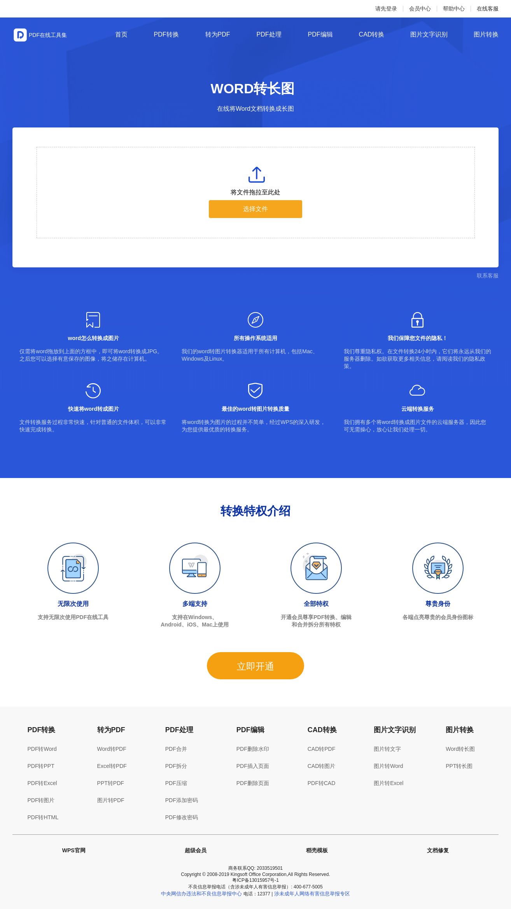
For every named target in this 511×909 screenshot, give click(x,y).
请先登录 (386, 8)
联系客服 (488, 275)
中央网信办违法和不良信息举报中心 (201, 894)
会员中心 (420, 8)
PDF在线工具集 (48, 35)
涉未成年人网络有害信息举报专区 (312, 894)
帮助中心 (454, 8)
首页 (121, 34)
